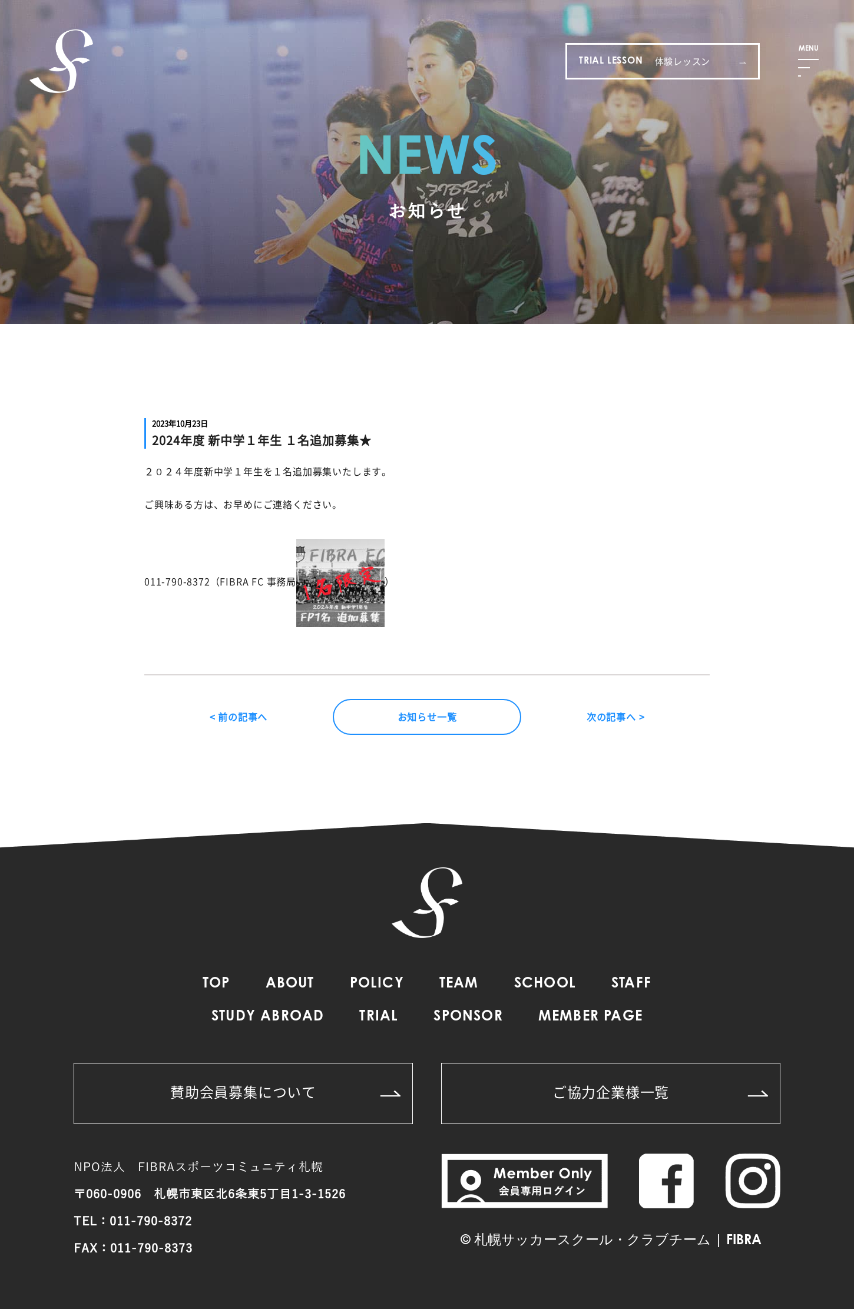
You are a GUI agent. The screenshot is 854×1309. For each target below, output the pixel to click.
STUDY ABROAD (267, 1017)
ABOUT (290, 984)
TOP (216, 984)
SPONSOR (467, 1017)
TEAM (459, 984)
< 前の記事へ (239, 717)
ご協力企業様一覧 (660, 1091)
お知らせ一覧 (427, 717)
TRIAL (378, 1017)
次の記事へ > (616, 717)
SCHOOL (545, 984)
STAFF (631, 984)
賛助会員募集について (285, 1091)
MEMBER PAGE (590, 1017)
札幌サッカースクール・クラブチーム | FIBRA (618, 1241)
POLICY (377, 984)
